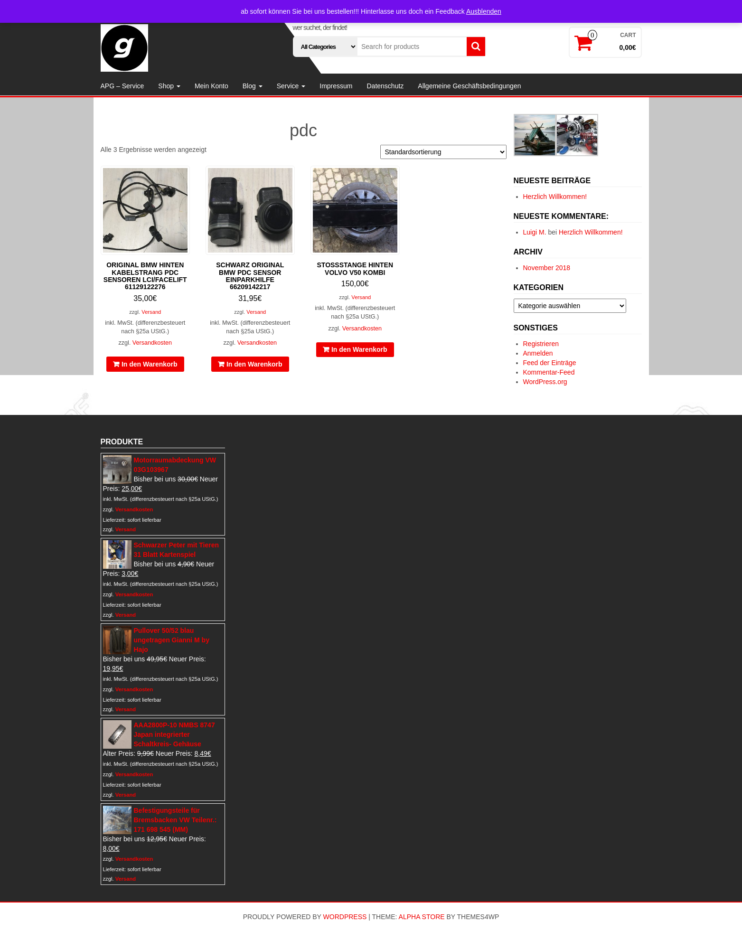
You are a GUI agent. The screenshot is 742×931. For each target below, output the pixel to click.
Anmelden (538, 353)
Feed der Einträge (549, 363)
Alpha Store (422, 917)
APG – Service (122, 86)
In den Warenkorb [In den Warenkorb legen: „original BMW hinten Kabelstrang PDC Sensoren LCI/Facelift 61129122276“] (150, 364)
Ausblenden (483, 11)
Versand (151, 312)
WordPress (345, 917)
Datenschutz (385, 86)
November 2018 (547, 268)
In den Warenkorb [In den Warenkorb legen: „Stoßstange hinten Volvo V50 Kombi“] (359, 349)
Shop (169, 86)
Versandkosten (152, 342)
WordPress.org (545, 382)
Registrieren (541, 344)
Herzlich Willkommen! (555, 196)
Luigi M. (534, 232)
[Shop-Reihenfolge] (443, 152)
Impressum (335, 86)
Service (291, 86)
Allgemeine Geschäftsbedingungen (469, 86)
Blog (253, 86)
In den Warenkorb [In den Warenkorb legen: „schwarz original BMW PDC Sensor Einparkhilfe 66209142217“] (254, 364)
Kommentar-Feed (549, 372)
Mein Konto (211, 86)
